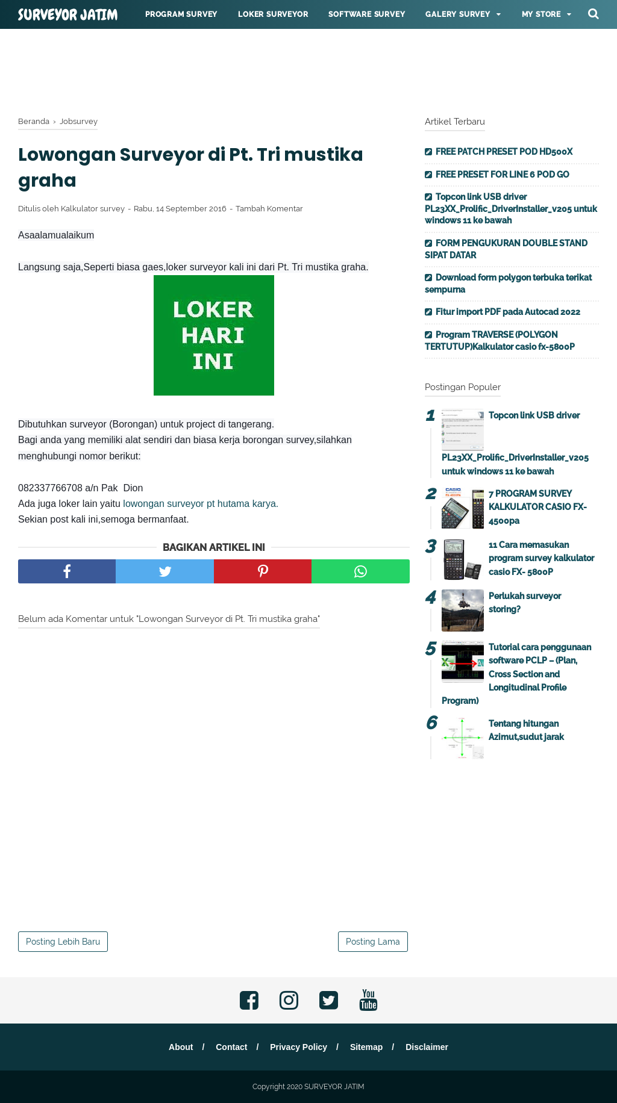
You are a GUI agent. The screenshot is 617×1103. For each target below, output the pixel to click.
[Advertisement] (308, 69)
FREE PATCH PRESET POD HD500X (504, 152)
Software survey (366, 14)
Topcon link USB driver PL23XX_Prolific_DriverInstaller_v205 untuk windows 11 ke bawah (511, 208)
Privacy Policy (298, 1047)
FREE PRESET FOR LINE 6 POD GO (502, 174)
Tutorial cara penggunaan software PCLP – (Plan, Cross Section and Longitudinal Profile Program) (516, 674)
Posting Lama (373, 941)
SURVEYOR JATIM (68, 15)
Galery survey (457, 14)
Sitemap (366, 1047)
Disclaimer (427, 1047)
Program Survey (181, 14)
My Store (541, 14)
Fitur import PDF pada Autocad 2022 (508, 312)
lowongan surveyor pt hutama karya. (200, 504)
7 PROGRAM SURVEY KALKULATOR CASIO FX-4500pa (538, 507)
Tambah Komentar (269, 208)
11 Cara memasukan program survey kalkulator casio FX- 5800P (541, 558)
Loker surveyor (273, 14)
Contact (231, 1047)
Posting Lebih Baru (63, 941)
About (181, 1047)
